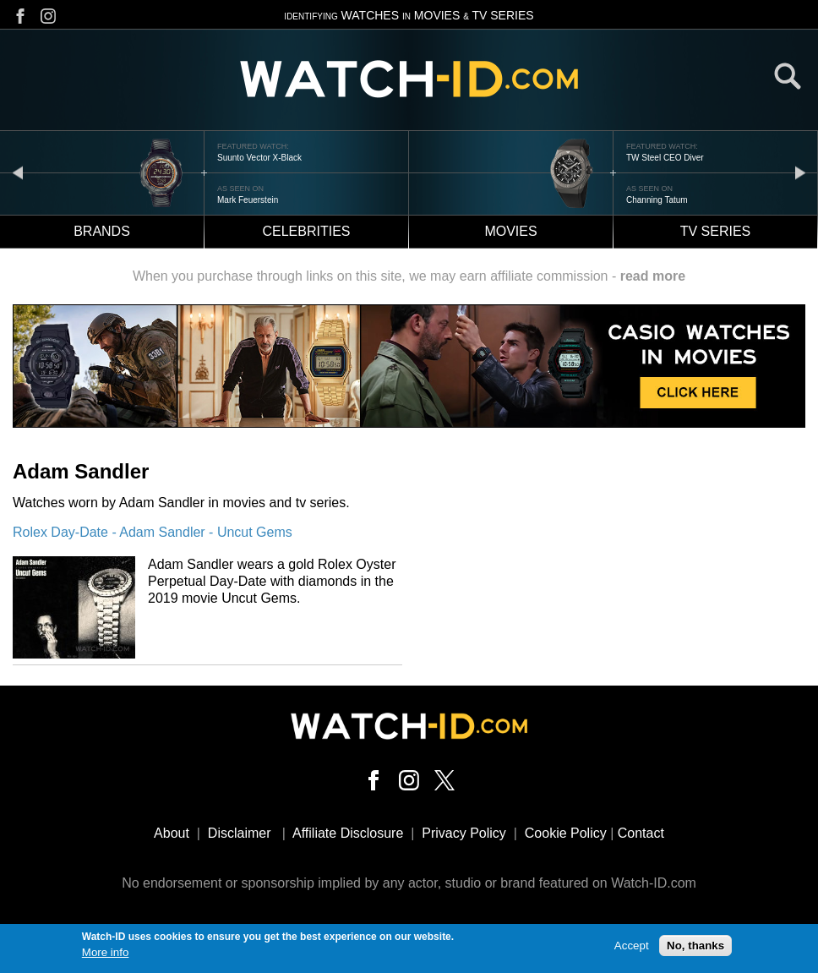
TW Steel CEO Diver (665, 157)
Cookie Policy (566, 833)
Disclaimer (239, 833)
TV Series (715, 231)
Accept (631, 949)
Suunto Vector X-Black (259, 157)
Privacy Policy (464, 833)
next (800, 172)
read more (652, 276)
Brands (102, 231)
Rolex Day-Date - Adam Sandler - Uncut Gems (152, 532)
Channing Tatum (657, 200)
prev (18, 172)
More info (105, 954)
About (171, 833)
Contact (641, 833)
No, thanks (695, 949)
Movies (510, 231)
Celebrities (306, 231)
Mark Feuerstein (247, 200)
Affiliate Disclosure (347, 833)
